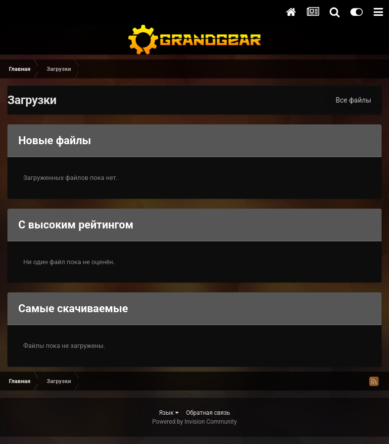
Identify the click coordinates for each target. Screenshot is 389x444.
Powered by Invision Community (194, 421)
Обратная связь (208, 412)
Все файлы (353, 100)
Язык (169, 412)
